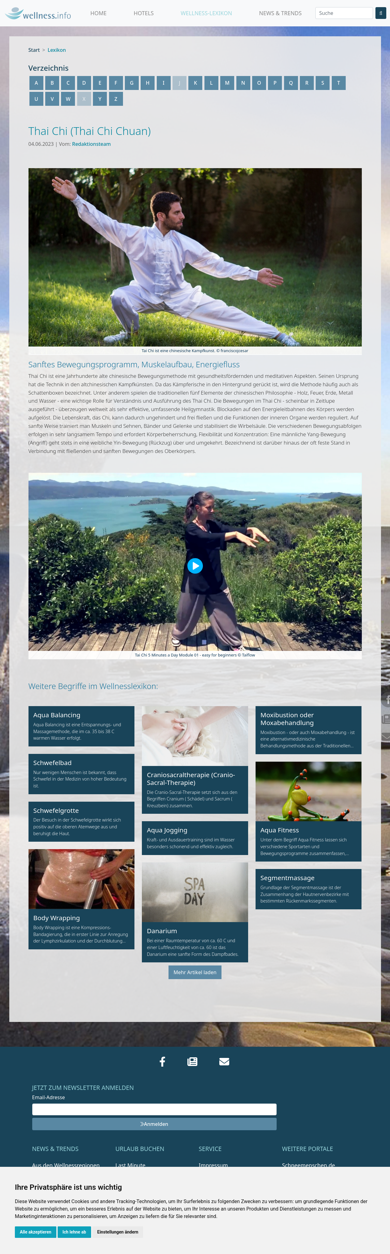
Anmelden (154, 1124)
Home (98, 13)
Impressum (213, 1165)
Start (34, 50)
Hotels (144, 13)
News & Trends (280, 13)
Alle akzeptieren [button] (35, 1231)
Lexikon (57, 50)
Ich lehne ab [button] (74, 1231)
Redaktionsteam (91, 144)
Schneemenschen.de (308, 1165)
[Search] (344, 13)
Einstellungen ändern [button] (117, 1231)
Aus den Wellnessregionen (66, 1165)
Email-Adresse (48, 1097)
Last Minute (131, 1165)
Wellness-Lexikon (206, 13)
